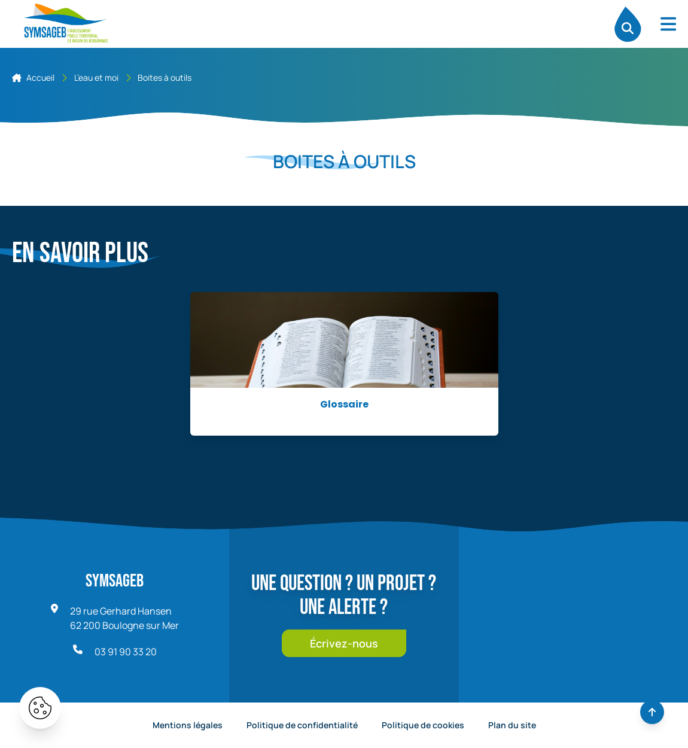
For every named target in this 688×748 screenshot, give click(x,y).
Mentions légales (188, 725)
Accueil (33, 77)
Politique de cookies (423, 725)
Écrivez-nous (344, 643)
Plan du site (512, 725)
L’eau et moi (96, 77)
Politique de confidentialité (302, 725)
